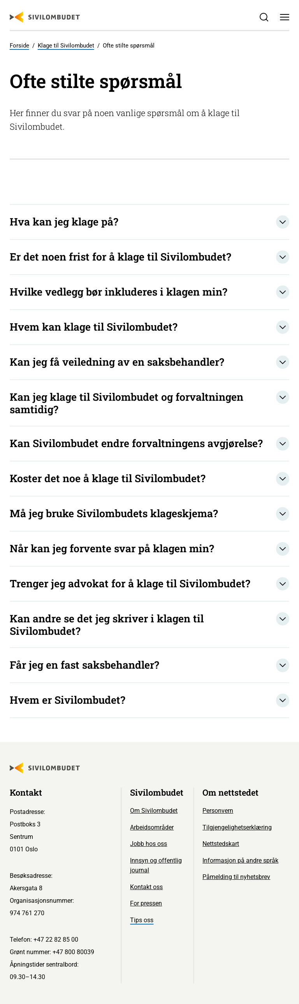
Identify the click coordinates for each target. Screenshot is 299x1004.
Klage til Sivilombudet (66, 45)
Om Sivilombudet (154, 810)
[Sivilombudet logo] (45, 17)
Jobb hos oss (148, 843)
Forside (19, 45)
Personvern (217, 810)
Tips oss (141, 920)
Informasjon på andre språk (240, 860)
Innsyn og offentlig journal (156, 865)
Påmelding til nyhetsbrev (236, 877)
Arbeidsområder (152, 827)
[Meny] (284, 17)
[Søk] (264, 17)
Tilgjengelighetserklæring (237, 827)
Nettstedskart (220, 843)
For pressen (146, 903)
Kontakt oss (146, 887)
